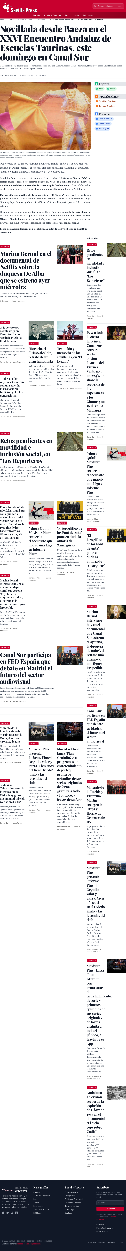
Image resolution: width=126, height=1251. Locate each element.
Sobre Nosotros (71, 1192)
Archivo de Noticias (41, 1209)
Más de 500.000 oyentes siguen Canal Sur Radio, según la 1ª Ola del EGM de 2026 (11, 334)
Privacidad (92, 1242)
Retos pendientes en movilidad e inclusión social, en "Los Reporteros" (95, 265)
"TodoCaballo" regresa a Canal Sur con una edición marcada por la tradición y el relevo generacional (12, 387)
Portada (36, 15)
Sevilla (76, 15)
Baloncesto (88, 15)
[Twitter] (7, 1213)
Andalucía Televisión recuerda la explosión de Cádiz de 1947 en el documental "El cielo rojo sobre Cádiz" (12, 793)
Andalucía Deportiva (52, 15)
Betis (67, 15)
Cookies (101, 1242)
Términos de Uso (72, 1206)
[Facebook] (3, 1213)
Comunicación (26, 20)
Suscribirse (110, 1209)
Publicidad (100, 1224)
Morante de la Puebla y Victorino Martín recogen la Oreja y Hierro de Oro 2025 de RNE (11, 734)
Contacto (68, 1213)
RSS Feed (37, 1213)
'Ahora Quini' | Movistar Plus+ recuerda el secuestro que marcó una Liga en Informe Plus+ (41, 541)
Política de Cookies (73, 1203)
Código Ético (70, 1196)
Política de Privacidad (74, 1199)
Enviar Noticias (102, 1231)
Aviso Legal (69, 1209)
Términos (111, 1242)
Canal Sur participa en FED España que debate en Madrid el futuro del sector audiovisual (96, 726)
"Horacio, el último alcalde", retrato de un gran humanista (41, 354)
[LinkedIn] (16, 1213)
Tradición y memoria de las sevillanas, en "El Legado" (69, 354)
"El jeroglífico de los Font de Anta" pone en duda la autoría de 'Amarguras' (69, 536)
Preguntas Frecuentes (105, 1228)
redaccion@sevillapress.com (29, 1244)
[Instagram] (12, 1213)
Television (41, 20)
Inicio (2, 20)
